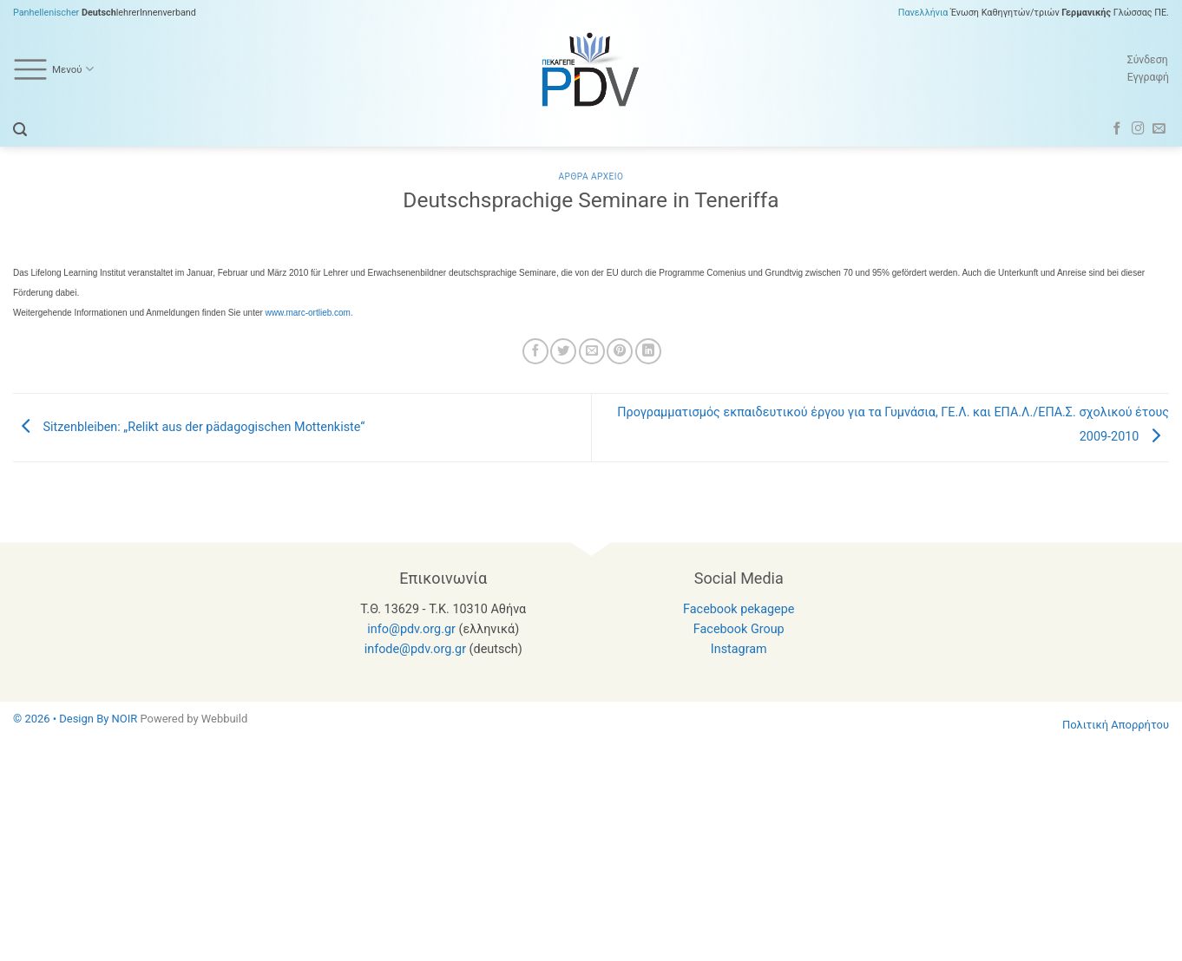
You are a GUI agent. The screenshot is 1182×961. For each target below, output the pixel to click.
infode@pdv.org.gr (415, 649)
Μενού (53, 69)
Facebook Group (739, 629)
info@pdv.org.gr (411, 629)
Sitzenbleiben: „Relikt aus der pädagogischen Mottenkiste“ (188, 427)
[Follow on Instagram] (1138, 129)
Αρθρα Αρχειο (590, 176)
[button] (20, 130)
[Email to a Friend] (592, 351)
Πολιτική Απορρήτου (1115, 724)
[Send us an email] (1159, 129)
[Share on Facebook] (535, 351)
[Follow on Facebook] (1117, 129)
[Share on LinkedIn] (648, 351)
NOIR (125, 718)
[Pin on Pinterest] (620, 351)
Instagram (739, 649)
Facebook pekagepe (738, 609)
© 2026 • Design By (62, 718)
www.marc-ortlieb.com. (309, 312)
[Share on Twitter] (563, 351)
